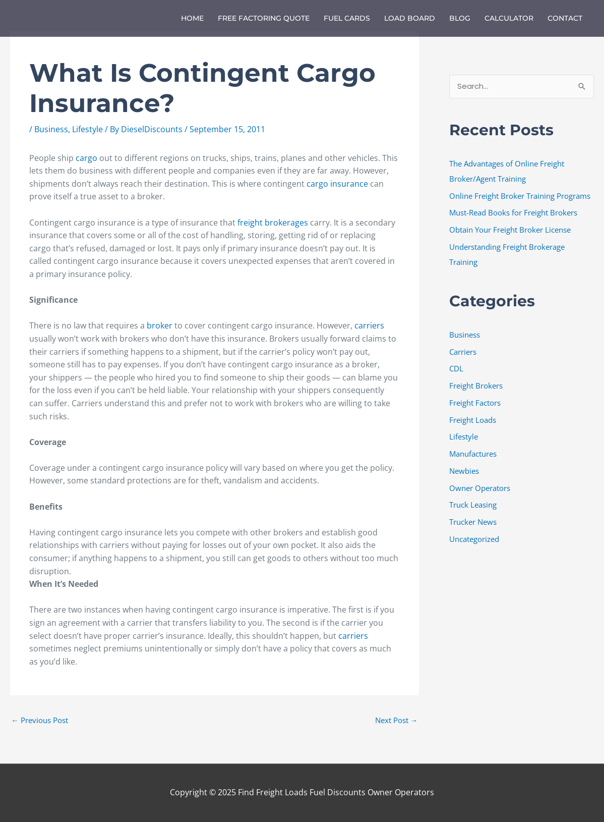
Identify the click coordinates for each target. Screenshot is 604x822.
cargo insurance (337, 183)
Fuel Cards (347, 18)
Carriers (462, 352)
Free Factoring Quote (264, 18)
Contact (565, 18)
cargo (86, 157)
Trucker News (473, 522)
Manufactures (473, 454)
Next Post (396, 720)
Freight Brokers (476, 385)
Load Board (409, 18)
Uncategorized (474, 539)
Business (51, 129)
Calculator (509, 18)
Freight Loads (472, 420)
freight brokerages (272, 222)
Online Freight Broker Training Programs (519, 196)
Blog (459, 18)
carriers (369, 325)
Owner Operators (479, 488)
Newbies (464, 471)
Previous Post (39, 720)
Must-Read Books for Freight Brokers (513, 212)
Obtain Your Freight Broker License (510, 230)
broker (159, 325)
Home (192, 18)
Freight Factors (475, 403)
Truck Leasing (473, 505)
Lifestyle (87, 129)
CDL (456, 368)
